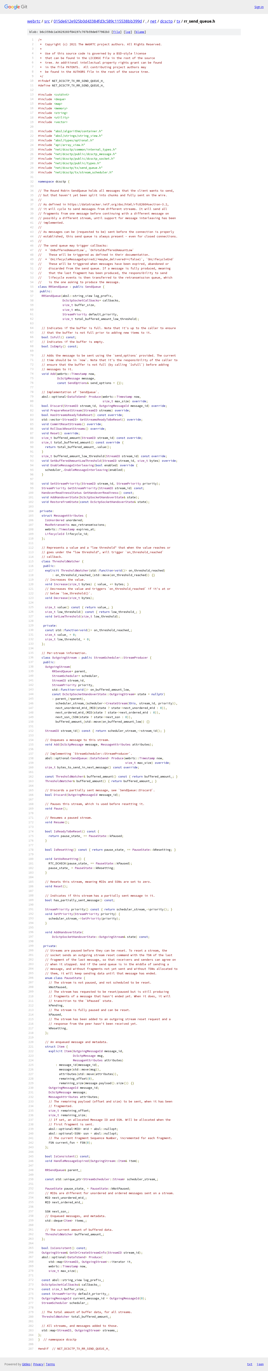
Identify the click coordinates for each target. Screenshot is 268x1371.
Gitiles (26, 1364)
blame (140, 32)
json (260, 1364)
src (47, 21)
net (153, 21)
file (116, 32)
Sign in (259, 7)
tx (178, 21)
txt (249, 1364)
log (128, 32)
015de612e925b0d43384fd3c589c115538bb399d (98, 21)
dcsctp (166, 21)
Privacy (38, 1364)
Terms (50, 1364)
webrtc (34, 21)
